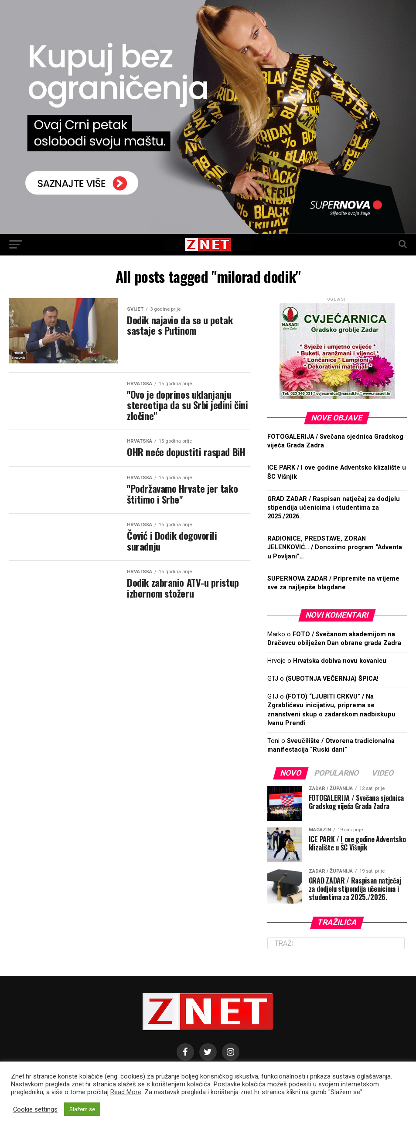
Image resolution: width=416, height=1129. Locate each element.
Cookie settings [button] (35, 1109)
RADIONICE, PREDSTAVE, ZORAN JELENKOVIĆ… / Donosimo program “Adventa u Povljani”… (334, 547)
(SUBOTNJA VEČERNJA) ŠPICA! (332, 678)
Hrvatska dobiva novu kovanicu (339, 661)
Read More (125, 1092)
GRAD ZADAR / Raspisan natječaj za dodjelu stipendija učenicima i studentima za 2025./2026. (333, 507)
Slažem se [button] (82, 1109)
